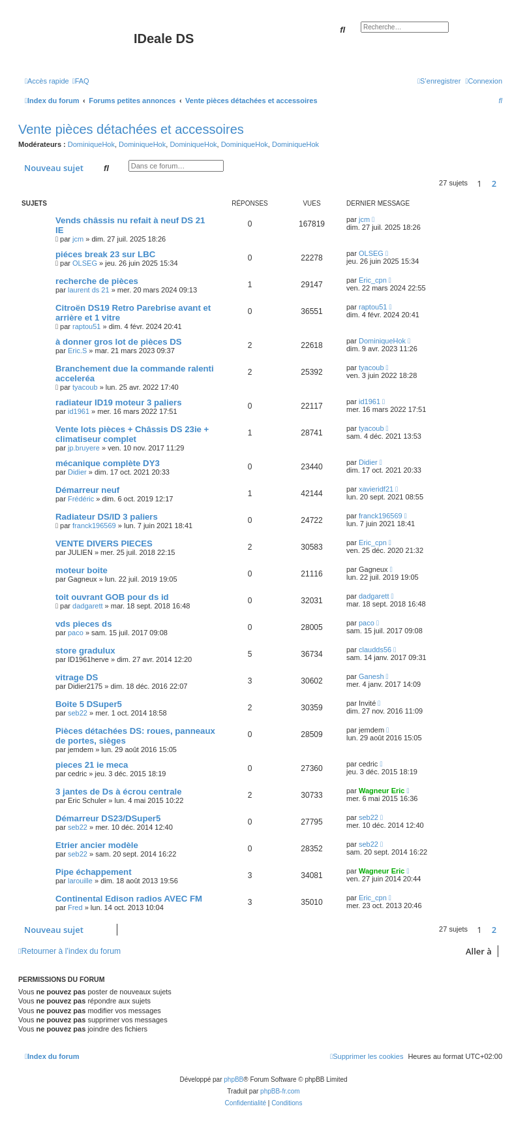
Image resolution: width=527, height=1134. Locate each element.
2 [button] (494, 183)
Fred (75, 907)
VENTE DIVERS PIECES (104, 543)
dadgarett (87, 606)
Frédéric (81, 499)
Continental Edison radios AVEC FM (128, 899)
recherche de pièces (96, 281)
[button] (505, 183)
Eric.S (77, 350)
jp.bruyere (84, 448)
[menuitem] (80, 81)
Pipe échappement (93, 872)
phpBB (233, 1079)
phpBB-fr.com (280, 1091)
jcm (77, 239)
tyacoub (85, 387)
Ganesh (371, 676)
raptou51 (86, 326)
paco (75, 633)
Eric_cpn (373, 280)
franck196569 (94, 525)
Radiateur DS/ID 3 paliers (106, 517)
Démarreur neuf (87, 490)
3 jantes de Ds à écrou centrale (118, 791)
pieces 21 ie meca (91, 765)
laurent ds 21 (89, 290)
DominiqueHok (91, 144)
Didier (77, 472)
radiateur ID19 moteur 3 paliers (118, 402)
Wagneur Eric (382, 791)
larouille (80, 881)
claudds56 (375, 650)
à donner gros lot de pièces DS (118, 342)
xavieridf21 (376, 489)
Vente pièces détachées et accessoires (131, 129)
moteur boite (81, 570)
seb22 (77, 713)
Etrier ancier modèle (96, 845)
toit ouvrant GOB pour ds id (112, 597)
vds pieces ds (83, 624)
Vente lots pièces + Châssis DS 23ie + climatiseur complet (132, 434)
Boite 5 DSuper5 (88, 704)
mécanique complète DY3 (107, 463)
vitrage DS (76, 677)
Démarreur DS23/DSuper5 (107, 818)
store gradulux (85, 650)
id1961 (78, 411)
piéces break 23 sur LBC (105, 254)
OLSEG (84, 263)
